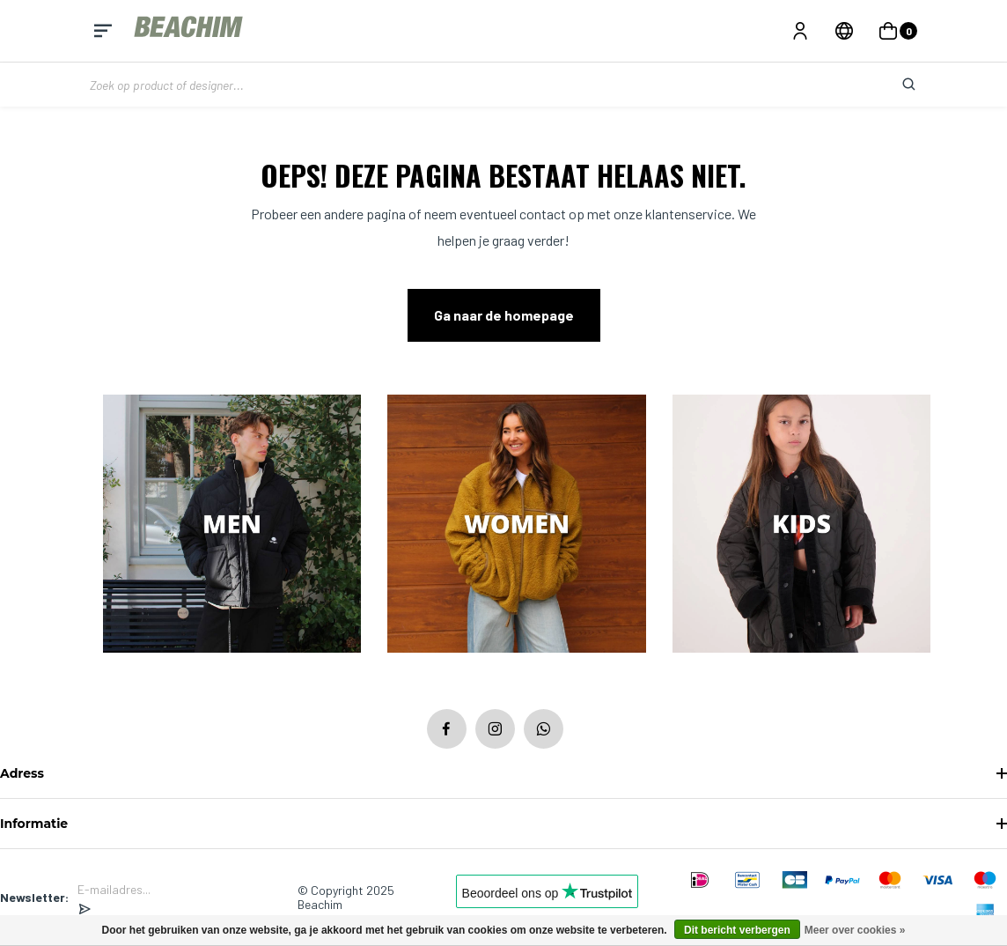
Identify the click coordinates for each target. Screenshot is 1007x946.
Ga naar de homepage (504, 315)
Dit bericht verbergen (737, 930)
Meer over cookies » (855, 930)
